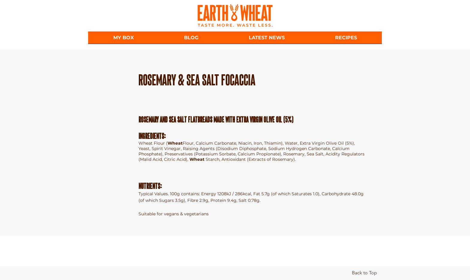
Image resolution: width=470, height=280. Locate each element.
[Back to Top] (364, 273)
